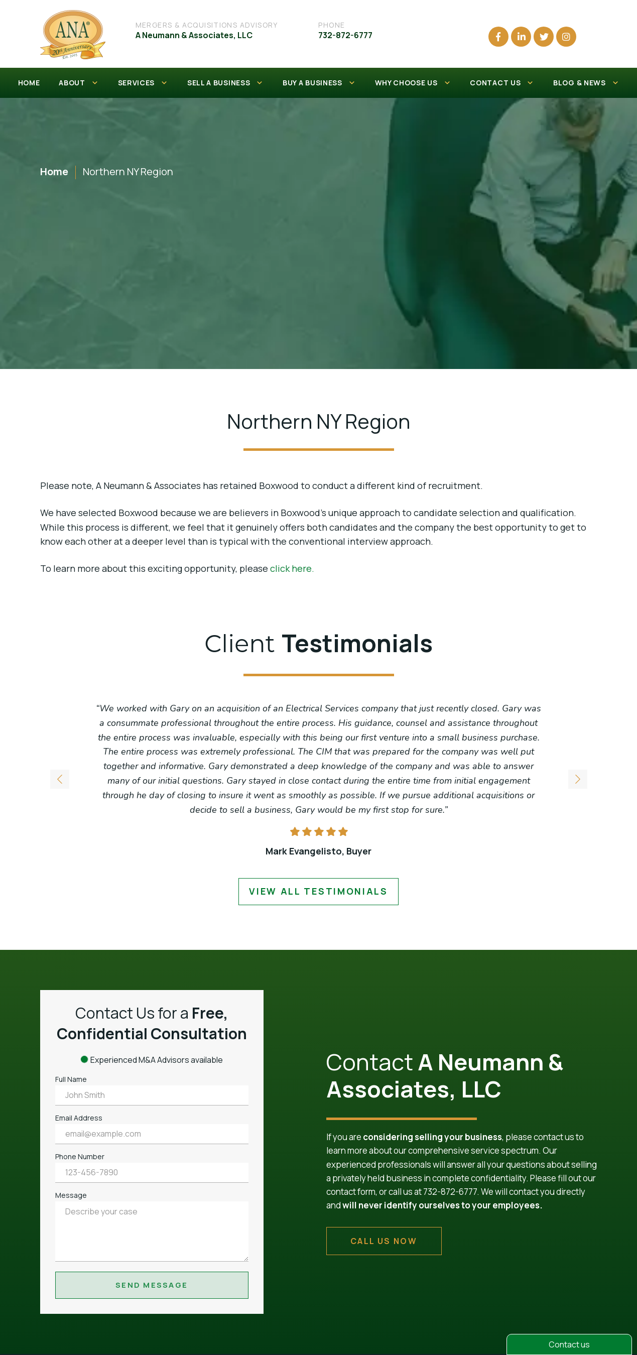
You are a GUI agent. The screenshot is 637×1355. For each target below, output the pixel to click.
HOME (29, 82)
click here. (292, 568)
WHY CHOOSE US (413, 83)
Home (54, 171)
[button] (577, 780)
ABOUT (78, 83)
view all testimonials (318, 891)
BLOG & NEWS (586, 83)
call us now (383, 1241)
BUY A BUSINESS (319, 83)
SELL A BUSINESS (225, 83)
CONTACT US (502, 83)
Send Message (151, 1285)
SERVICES (143, 83)
